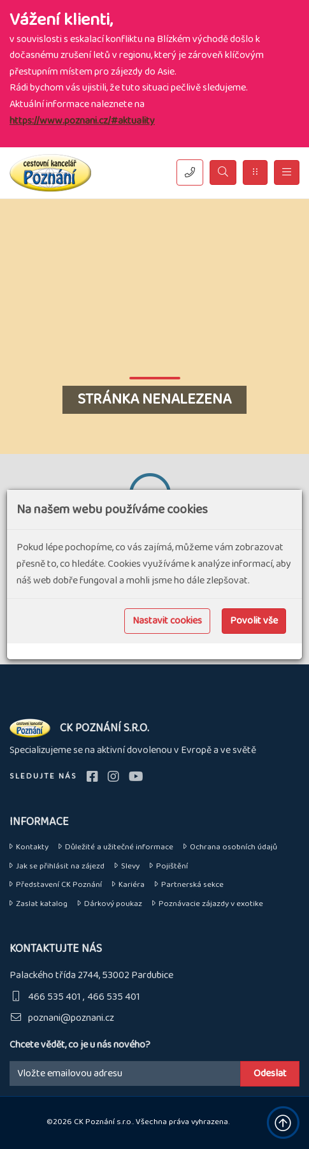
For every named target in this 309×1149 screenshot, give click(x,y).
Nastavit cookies (167, 621)
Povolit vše (254, 621)
